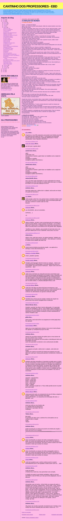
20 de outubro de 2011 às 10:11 (32, 424)
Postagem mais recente (27, 514)
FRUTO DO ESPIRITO (7, 53)
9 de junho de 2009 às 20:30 (31, 162)
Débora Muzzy (29, 391)
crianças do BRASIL (7, 30)
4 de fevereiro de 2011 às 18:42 (32, 302)
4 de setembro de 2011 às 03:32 (32, 411)
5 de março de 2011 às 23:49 (31, 344)
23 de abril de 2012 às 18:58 (31, 465)
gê (26, 245)
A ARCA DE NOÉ (6, 40)
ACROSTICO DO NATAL (8, 49)
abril (4, 26)
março (5, 24)
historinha (28, 126)
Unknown (28, 207)
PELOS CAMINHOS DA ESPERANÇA (10, 46)
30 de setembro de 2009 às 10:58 (32, 217)
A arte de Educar (30, 285)
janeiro (5, 22)
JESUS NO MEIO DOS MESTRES (9, 54)
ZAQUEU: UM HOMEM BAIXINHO (10, 32)
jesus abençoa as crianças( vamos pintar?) (11, 60)
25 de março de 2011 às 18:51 (31, 373)
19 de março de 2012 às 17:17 (31, 446)
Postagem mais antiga (57, 514)
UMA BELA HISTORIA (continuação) (10, 35)
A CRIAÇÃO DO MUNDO (8, 37)
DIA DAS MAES (6, 45)
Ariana (27, 459)
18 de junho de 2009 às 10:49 (31, 185)
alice (26, 132)
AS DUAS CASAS (6, 38)
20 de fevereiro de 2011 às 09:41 (32, 323)
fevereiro (5, 23)
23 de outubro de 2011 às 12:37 (32, 435)
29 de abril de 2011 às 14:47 (31, 389)
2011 (4, 71)
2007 (4, 19)
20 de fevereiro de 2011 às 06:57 (32, 315)
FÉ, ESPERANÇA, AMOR (8, 48)
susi (26, 196)
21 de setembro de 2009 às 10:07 (32, 205)
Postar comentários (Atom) (32, 517)
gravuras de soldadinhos (8, 29)
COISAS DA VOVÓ (7, 61)
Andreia (27, 437)
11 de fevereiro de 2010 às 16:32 (32, 258)
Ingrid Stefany (29, 325)
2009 (4, 69)
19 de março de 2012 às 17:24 (31, 457)
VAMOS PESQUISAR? (7, 64)
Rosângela (28, 296)
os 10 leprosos (6, 31)
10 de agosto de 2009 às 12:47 (31, 194)
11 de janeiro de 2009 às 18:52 (31, 148)
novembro (6, 67)
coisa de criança (29, 143)
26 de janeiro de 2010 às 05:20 (31, 251)
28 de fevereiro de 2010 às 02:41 (32, 269)
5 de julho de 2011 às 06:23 (31, 400)
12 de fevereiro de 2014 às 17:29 (32, 501)
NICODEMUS (6, 56)
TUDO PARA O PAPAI (7, 63)
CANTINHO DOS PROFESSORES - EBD (30, 6)
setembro (6, 65)
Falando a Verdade (30, 253)
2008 (4, 21)
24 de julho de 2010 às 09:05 (31, 294)
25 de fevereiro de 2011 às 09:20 (32, 332)
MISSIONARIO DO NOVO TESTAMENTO (11, 55)
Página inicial (42, 514)
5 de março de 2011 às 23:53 (31, 356)
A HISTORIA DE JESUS (7, 36)
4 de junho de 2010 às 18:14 (31, 283)
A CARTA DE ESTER (7, 44)
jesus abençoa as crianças (8, 59)
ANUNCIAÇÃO (6, 50)
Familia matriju (29, 260)
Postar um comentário (26, 512)
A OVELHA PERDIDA (7, 39)
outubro (5, 66)
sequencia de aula (6, 28)
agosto (5, 27)
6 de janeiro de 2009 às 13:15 (31, 141)
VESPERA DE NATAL (7, 47)
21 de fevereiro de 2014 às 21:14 (32, 509)
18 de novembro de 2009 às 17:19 (32, 233)
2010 (4, 70)
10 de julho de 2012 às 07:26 (31, 479)
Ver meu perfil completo (6, 89)
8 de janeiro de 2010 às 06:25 (31, 242)
